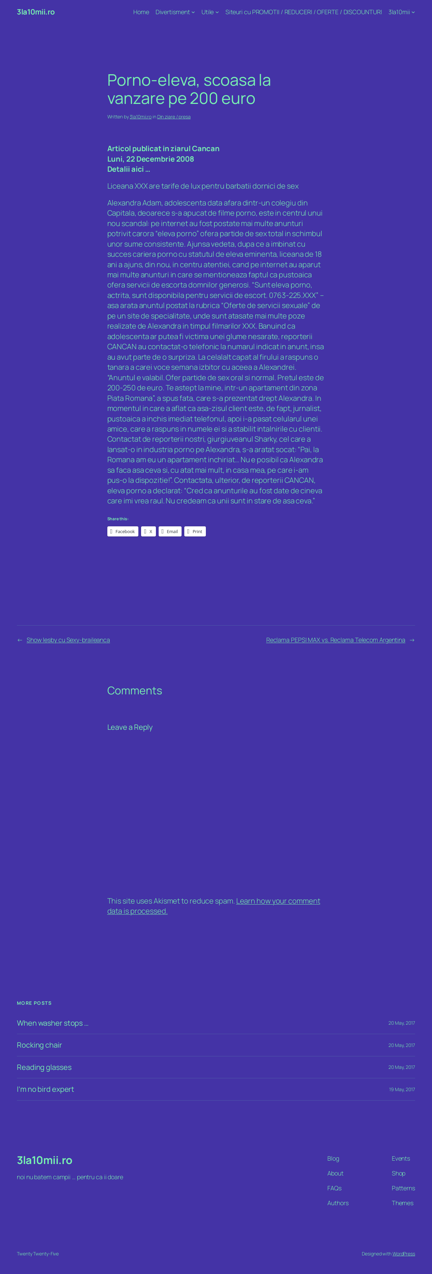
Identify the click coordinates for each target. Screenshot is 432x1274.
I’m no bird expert (45, 1089)
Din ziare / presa (174, 116)
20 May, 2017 (401, 1023)
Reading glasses (44, 1067)
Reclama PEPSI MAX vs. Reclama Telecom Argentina (335, 640)
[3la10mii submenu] (413, 12)
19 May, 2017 (402, 1089)
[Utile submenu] (217, 12)
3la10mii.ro (36, 12)
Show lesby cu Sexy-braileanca (68, 640)
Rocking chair (39, 1045)
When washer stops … (53, 1023)
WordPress (404, 1253)
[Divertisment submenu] (193, 12)
